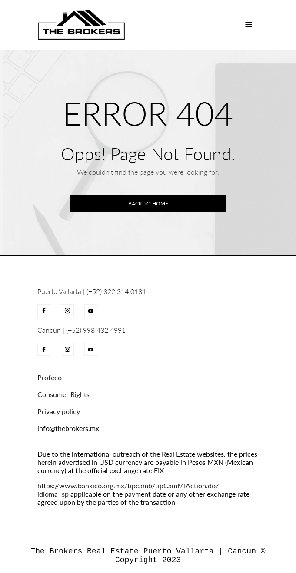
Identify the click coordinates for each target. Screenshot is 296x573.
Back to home (148, 203)
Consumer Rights (63, 394)
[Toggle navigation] (249, 24)
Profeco (49, 377)
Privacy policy (58, 411)
